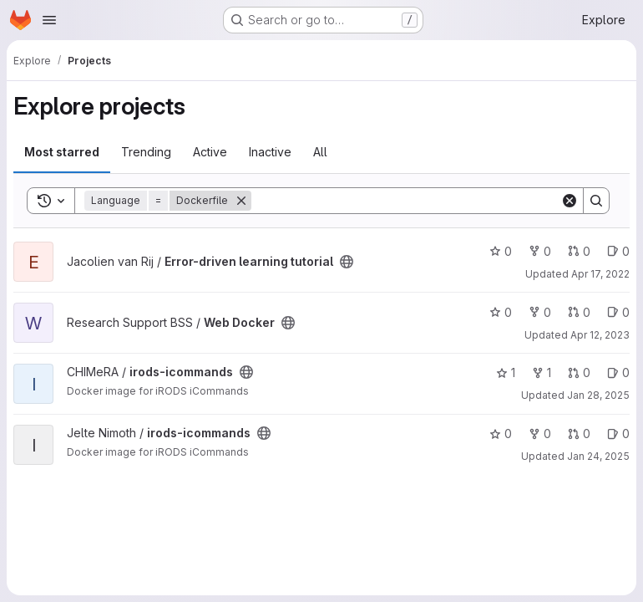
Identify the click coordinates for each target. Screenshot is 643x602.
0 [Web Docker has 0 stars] (500, 312)
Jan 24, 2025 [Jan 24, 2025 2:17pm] (598, 456)
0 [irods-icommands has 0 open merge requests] (579, 372)
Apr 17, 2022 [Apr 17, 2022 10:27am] (600, 274)
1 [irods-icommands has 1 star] (505, 372)
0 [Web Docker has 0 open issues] (618, 312)
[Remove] (241, 201)
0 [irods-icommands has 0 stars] (500, 433)
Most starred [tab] (61, 152)
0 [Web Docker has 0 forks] (540, 312)
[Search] (406, 201)
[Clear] (569, 201)
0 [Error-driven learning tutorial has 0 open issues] (618, 251)
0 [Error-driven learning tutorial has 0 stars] (500, 251)
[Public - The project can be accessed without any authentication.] (346, 261)
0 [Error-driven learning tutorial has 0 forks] (540, 251)
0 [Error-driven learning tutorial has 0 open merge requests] (579, 251)
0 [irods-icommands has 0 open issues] (618, 372)
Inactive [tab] (270, 152)
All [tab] (320, 152)
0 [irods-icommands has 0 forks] (540, 433)
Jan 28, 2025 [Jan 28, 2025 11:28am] (598, 395)
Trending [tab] (146, 152)
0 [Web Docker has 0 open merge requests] (579, 312)
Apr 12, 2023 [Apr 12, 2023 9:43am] (600, 335)
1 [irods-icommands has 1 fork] (541, 372)
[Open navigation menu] (49, 20)
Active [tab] (210, 152)
